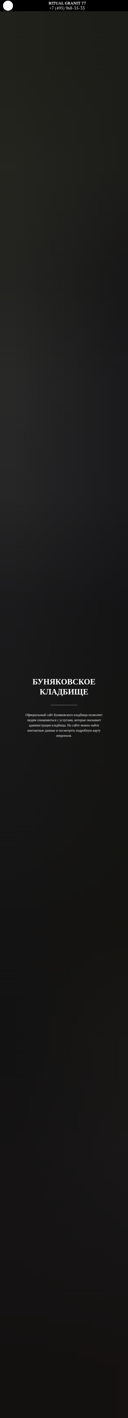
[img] (8, 6)
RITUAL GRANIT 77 (67, 3)
